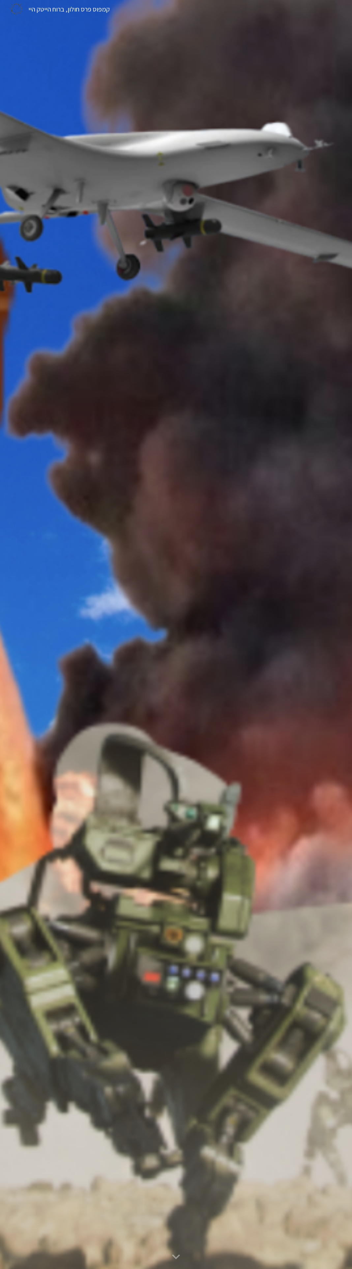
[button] (176, 1257)
